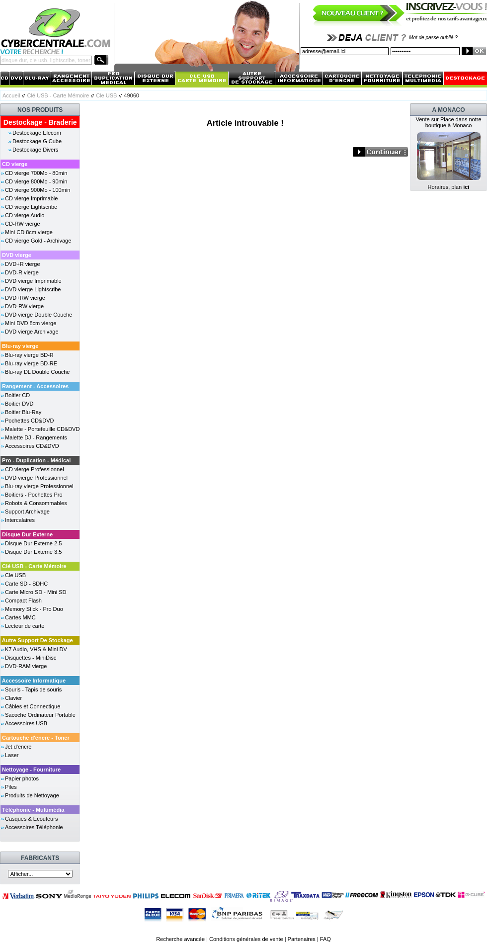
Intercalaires (20, 520)
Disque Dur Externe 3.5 (33, 552)
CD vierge (14, 164)
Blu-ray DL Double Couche (37, 372)
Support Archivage (27, 511)
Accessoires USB (26, 723)
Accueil (11, 95)
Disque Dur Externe (27, 534)
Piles (11, 787)
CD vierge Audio (25, 215)
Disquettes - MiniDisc (30, 658)
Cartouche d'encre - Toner (36, 738)
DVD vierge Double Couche (38, 315)
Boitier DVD (19, 404)
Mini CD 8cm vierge (29, 232)
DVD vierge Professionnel (36, 478)
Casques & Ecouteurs (31, 819)
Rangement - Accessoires (35, 386)
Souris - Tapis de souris (33, 689)
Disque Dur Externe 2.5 (33, 543)
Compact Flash (23, 600)
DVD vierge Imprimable (33, 281)
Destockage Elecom (36, 133)
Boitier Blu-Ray (23, 412)
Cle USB (106, 95)
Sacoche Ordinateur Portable (40, 715)
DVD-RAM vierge (26, 666)
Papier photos (22, 778)
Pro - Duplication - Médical (36, 460)
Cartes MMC (20, 617)
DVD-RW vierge (24, 306)
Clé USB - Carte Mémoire (58, 95)
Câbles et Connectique (32, 706)
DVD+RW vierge (25, 298)
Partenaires (302, 939)
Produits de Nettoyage (32, 795)
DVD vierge (16, 255)
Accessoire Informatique (34, 681)
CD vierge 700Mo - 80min (36, 173)
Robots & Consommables (36, 503)
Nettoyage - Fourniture (31, 769)
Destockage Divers (35, 150)
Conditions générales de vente (246, 939)
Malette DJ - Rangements (36, 437)
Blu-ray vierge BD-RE (31, 363)
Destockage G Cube (37, 141)
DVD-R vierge (22, 272)
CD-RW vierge (22, 224)
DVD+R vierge (22, 264)
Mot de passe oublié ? (433, 37)
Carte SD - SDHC (26, 584)
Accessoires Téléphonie (34, 827)
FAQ (325, 939)
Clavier (13, 698)
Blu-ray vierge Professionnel (39, 486)
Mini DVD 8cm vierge (30, 323)
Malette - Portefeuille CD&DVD (42, 429)
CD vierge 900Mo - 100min (37, 190)
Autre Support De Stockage (37, 640)
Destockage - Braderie (40, 122)
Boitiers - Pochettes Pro (34, 495)
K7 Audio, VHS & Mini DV (36, 649)
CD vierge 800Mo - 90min (36, 181)
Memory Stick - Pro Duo (34, 609)
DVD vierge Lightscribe (33, 289)
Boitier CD (17, 395)
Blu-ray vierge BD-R (29, 355)
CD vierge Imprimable (31, 198)
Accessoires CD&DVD (32, 446)
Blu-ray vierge (20, 346)
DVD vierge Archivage (32, 332)
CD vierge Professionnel (34, 469)
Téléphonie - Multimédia (33, 810)
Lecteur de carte (25, 626)
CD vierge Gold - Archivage (38, 241)
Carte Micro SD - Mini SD (35, 592)
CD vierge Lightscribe (31, 207)
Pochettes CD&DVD (29, 421)
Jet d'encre (18, 747)
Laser (12, 755)
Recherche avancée (180, 939)
